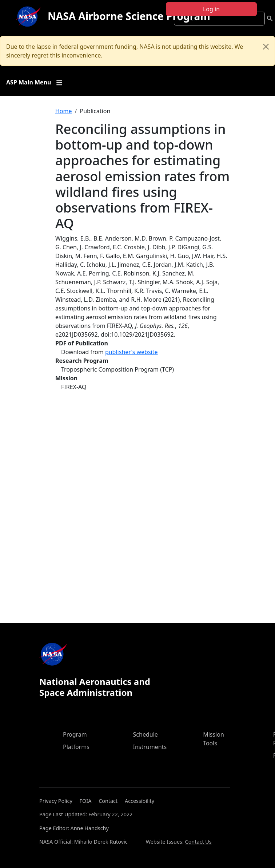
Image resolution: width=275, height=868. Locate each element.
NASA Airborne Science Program (129, 16)
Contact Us (198, 841)
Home (63, 111)
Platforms (76, 747)
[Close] (266, 46)
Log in (211, 9)
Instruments (150, 747)
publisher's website (131, 352)
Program (75, 734)
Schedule (145, 734)
